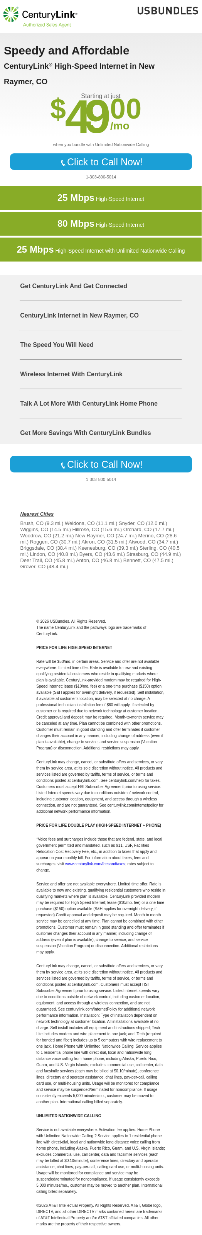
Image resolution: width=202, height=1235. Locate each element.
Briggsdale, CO (37, 548)
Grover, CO (32, 566)
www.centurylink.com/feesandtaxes (95, 864)
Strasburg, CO (142, 554)
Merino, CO (151, 536)
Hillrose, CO (85, 529)
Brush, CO (32, 523)
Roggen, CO (44, 542)
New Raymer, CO (94, 536)
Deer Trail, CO (36, 560)
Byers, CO (91, 554)
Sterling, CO (153, 548)
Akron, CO (93, 542)
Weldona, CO (80, 523)
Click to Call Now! (101, 161)
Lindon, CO (43, 554)
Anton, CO (87, 560)
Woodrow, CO (35, 536)
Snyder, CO (132, 523)
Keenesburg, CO (97, 548)
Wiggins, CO (34, 529)
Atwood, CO (142, 542)
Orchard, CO (137, 529)
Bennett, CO (137, 560)
